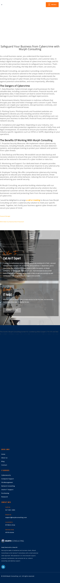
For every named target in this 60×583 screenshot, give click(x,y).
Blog (2, 461)
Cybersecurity (6, 475)
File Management (7, 482)
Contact (4, 465)
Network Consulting (8, 486)
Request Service (12, 310)
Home (3, 454)
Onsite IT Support (7, 489)
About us (4, 458)
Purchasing (5, 493)
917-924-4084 (10, 510)
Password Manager (5, 216)
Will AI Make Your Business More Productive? (12, 222)
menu (54, 4)
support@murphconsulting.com (16, 517)
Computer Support (7, 479)
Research (4, 497)
